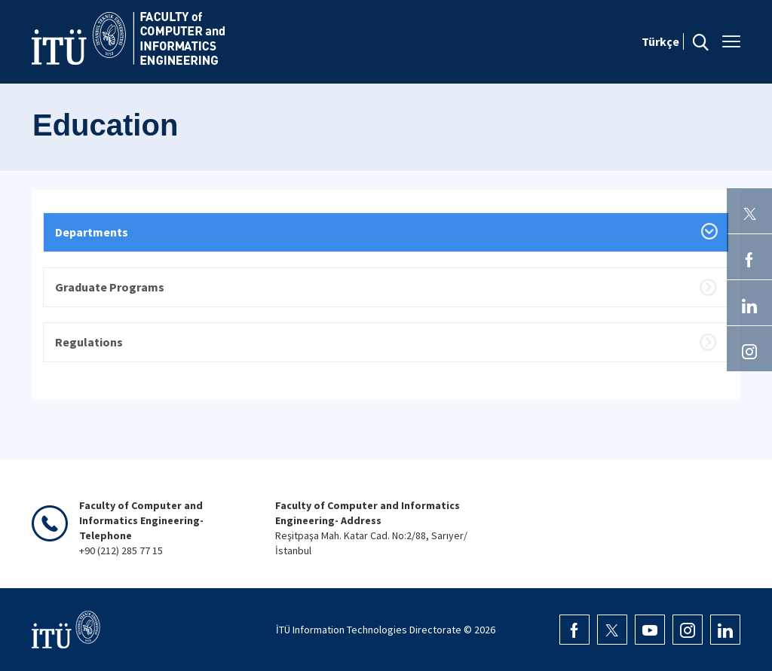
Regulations (89, 341)
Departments (91, 231)
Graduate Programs (109, 286)
